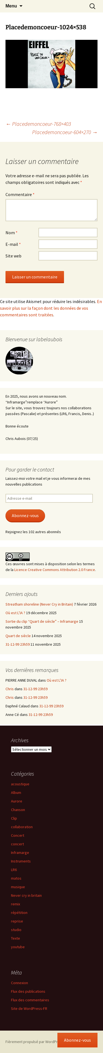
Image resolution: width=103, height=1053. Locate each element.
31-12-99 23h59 (17, 644)
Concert (17, 835)
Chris (9, 688)
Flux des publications (28, 991)
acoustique (20, 783)
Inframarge (20, 852)
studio (16, 929)
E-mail (13, 244)
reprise (17, 921)
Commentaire (20, 194)
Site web (13, 256)
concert (17, 843)
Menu (11, 6)
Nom (11, 232)
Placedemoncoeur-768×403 (38, 123)
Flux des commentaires (30, 999)
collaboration (22, 826)
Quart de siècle (18, 635)
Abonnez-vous (25, 515)
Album (16, 792)
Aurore (16, 801)
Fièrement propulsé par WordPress (34, 1041)
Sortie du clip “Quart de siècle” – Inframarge (41, 621)
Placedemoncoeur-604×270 (65, 132)
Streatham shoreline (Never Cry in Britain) (39, 604)
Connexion (19, 982)
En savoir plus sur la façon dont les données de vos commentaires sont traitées (51, 308)
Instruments (21, 861)
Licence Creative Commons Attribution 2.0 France (54, 569)
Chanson (18, 809)
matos (16, 878)
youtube (18, 946)
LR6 (14, 869)
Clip (14, 818)
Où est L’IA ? (15, 612)
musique (18, 886)
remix (15, 903)
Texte (15, 938)
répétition (19, 912)
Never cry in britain (26, 895)
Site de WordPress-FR (29, 1008)
